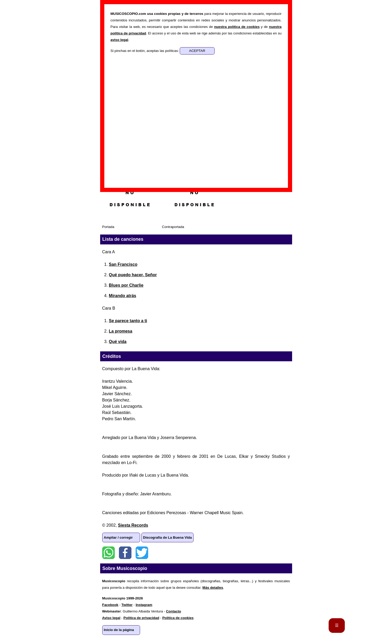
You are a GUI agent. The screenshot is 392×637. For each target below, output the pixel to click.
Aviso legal (111, 618)
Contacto (173, 611)
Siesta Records (133, 525)
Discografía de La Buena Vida (167, 537)
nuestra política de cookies (237, 27)
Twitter (142, 552)
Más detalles (212, 588)
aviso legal (119, 40)
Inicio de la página (119, 630)
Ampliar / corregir (118, 537)
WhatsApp (108, 552)
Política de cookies (178, 618)
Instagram (144, 605)
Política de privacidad (141, 618)
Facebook (125, 552)
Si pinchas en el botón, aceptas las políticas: (145, 51)
